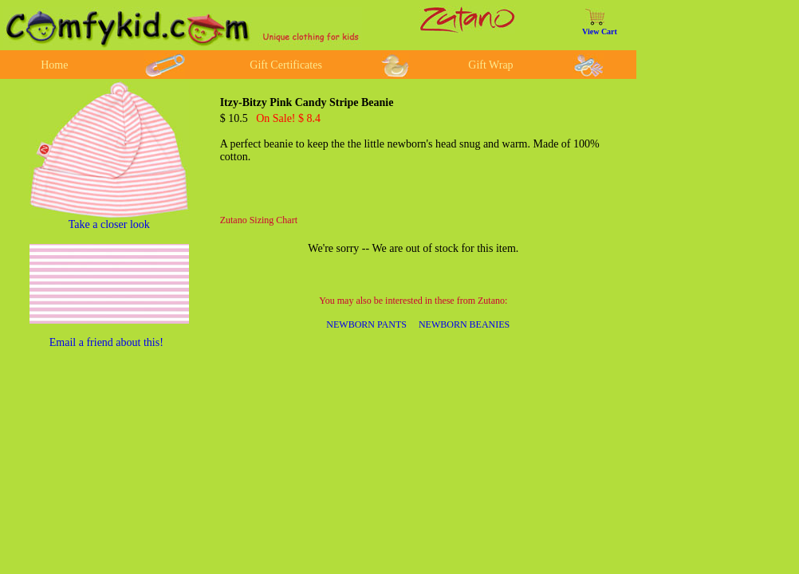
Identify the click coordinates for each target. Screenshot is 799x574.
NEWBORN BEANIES (464, 324)
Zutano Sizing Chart (258, 220)
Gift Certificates (286, 65)
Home (54, 65)
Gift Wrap (490, 65)
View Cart (599, 31)
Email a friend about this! (106, 342)
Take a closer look (109, 224)
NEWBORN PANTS (366, 324)
